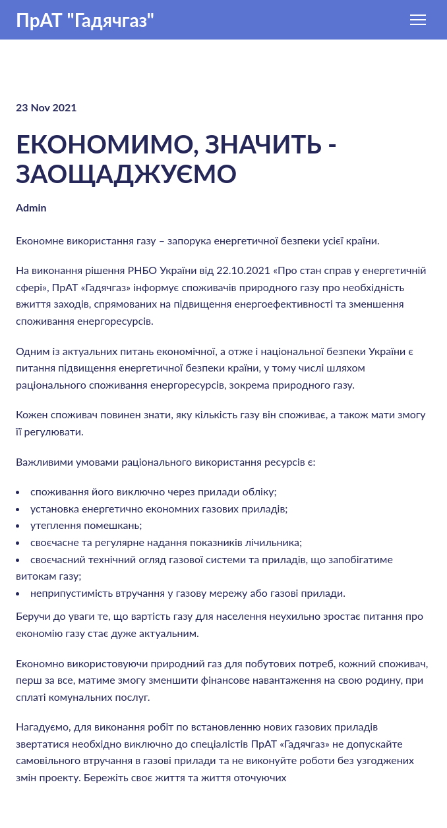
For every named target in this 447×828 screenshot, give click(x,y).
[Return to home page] (85, 20)
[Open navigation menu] (418, 20)
